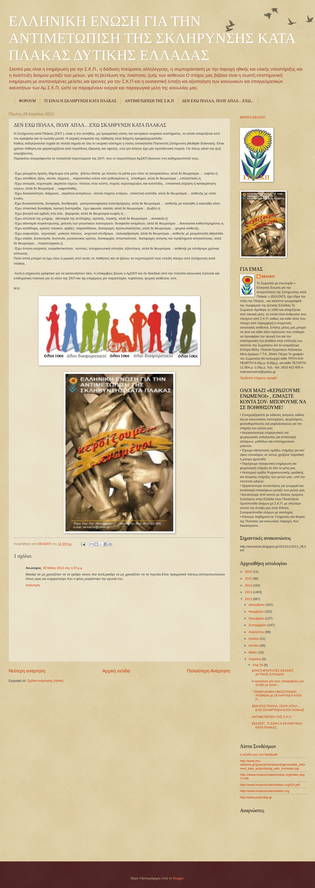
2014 (249, 585)
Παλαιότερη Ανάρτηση (208, 670)
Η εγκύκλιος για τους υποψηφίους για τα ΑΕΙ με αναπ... (278, 683)
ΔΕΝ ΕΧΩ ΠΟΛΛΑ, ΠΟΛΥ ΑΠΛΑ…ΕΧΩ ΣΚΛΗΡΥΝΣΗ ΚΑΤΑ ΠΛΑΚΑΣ (278, 708)
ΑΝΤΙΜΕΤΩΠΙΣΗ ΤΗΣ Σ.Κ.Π (149, 101)
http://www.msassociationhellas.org (264, 791)
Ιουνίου (254, 645)
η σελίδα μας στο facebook (258, 754)
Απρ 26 (258, 665)
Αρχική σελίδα (116, 670)
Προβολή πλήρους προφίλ (258, 378)
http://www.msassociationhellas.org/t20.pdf (270, 785)
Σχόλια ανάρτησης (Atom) (45, 680)
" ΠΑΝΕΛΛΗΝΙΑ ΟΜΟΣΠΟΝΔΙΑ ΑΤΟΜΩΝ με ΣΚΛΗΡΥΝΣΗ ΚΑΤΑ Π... (277, 695)
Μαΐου (253, 652)
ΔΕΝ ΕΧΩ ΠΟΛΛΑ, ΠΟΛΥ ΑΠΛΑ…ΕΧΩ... (218, 101)
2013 (249, 592)
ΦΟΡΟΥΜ (27, 101)
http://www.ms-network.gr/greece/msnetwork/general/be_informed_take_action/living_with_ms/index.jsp (272, 764)
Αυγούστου (257, 632)
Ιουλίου (254, 638)
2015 (249, 578)
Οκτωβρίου (257, 618)
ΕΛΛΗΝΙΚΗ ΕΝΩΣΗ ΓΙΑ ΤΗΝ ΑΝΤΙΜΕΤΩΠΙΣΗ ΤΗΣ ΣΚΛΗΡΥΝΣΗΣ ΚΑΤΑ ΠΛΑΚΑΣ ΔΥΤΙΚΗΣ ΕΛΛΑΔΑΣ (152, 38)
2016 (249, 571)
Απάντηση (33, 585)
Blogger (178, 878)
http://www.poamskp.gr (256, 797)
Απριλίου (255, 659)
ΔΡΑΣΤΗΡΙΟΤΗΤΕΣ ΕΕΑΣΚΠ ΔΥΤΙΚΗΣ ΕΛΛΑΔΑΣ (272, 672)
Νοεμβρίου (257, 611)
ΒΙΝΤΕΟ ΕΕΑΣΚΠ (252, 117)
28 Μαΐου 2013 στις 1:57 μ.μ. (63, 568)
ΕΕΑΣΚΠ (45, 544)
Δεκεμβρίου (257, 604)
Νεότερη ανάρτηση (27, 670)
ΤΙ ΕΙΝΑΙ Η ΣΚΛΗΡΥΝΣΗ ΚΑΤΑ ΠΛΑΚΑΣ (80, 101)
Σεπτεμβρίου (258, 625)
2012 (249, 599)
